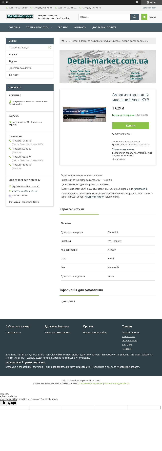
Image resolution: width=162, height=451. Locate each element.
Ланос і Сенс (128, 336)
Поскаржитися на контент (91, 383)
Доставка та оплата (20, 68)
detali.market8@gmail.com (25, 191)
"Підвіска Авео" (94, 196)
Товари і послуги (37, 27)
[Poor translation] (12, 403)
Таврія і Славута (130, 332)
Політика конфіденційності (116, 383)
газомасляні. (140, 189)
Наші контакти (13, 332)
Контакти (80, 27)
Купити (130, 125)
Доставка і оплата (104, 27)
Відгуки (13, 61)
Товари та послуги (19, 47)
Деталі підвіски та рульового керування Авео (95, 41)
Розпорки (127, 349)
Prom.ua (97, 380)
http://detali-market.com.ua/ (25, 186)
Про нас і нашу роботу (95, 332)
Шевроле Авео (129, 340)
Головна (14, 27)
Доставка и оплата (128, 367)
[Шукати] (134, 17)
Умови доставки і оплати (57, 332)
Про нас (63, 27)
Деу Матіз (127, 345)
